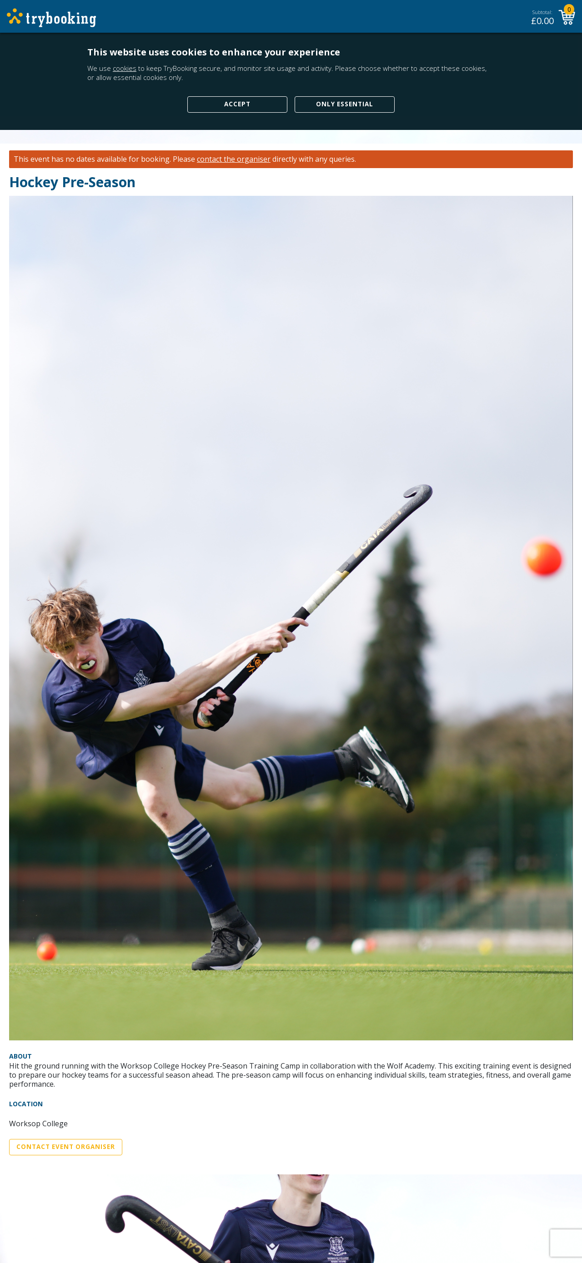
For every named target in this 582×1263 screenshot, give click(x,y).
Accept (237, 104)
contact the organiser (234, 159)
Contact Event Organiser (65, 1147)
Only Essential (344, 104)
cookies (124, 68)
